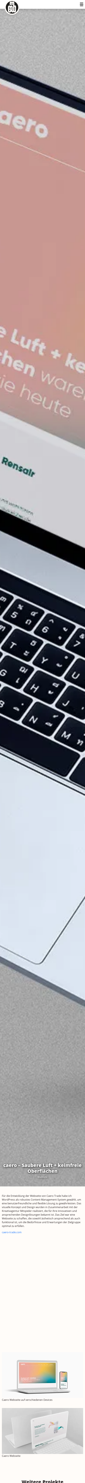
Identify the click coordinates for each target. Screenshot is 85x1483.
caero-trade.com (12, 1232)
